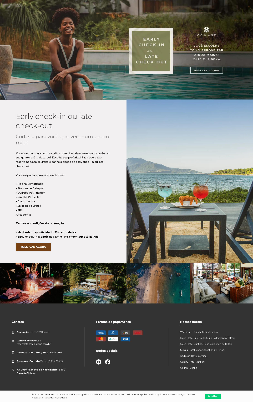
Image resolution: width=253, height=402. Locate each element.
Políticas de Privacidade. (53, 397)
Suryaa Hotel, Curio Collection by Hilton (202, 350)
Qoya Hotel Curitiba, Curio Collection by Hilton (206, 344)
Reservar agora (33, 246)
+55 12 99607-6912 (37, 361)
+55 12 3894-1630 (37, 352)
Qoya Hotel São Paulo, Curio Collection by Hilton (207, 338)
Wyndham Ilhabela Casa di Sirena (199, 332)
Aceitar (213, 396)
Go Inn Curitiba (188, 367)
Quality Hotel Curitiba (192, 361)
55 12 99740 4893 (30, 332)
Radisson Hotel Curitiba (193, 356)
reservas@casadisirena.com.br (31, 342)
